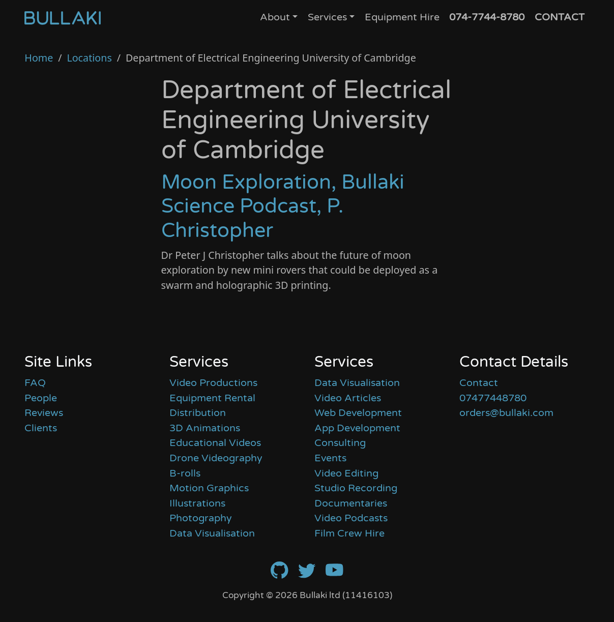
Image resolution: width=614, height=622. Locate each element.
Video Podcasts (351, 518)
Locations (89, 58)
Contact (478, 383)
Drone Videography (215, 458)
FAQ (35, 383)
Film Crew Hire (349, 533)
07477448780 (493, 398)
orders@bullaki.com (506, 413)
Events (330, 458)
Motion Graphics (209, 488)
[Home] (62, 17)
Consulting (340, 443)
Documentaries (350, 503)
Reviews (43, 413)
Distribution (197, 413)
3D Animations (204, 428)
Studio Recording (355, 488)
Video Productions (213, 383)
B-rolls (184, 473)
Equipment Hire (402, 17)
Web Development (358, 413)
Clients (40, 428)
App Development (357, 428)
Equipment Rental (212, 398)
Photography (200, 518)
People (40, 398)
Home (38, 58)
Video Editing (346, 473)
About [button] (275, 17)
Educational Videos (215, 443)
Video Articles (347, 398)
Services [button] (327, 17)
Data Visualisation (212, 533)
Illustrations (197, 503)
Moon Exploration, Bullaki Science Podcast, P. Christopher (282, 206)
